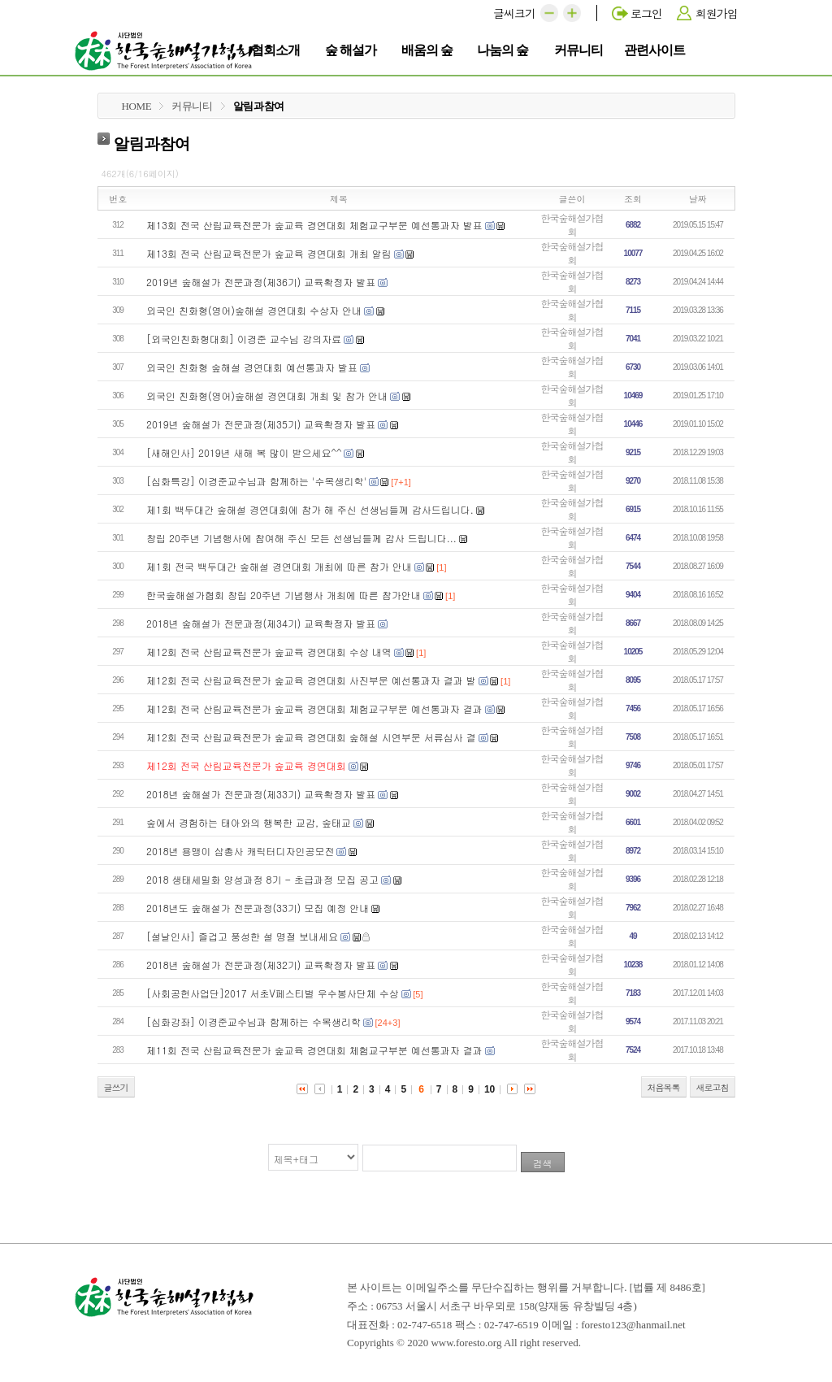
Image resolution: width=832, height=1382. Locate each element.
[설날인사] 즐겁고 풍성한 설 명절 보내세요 (242, 936)
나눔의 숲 (504, 49)
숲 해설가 (352, 49)
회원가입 (717, 13)
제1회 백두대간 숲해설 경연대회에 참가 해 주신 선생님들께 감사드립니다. (310, 509)
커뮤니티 (581, 49)
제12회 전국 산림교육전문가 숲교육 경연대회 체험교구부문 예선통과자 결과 (314, 708)
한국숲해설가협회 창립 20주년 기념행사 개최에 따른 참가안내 (283, 595)
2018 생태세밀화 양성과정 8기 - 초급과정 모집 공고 (262, 879)
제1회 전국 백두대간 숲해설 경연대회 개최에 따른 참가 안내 (279, 566)
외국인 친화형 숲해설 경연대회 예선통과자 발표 (252, 367)
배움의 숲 (429, 49)
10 (489, 1089)
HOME (137, 106)
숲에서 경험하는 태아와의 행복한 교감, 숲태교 (248, 822)
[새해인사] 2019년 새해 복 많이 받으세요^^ (244, 452)
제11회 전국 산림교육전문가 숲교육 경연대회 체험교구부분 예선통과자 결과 (314, 1050)
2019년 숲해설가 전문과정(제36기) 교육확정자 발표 (260, 282)
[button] (549, 13)
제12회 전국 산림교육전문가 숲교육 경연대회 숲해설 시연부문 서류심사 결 (311, 737)
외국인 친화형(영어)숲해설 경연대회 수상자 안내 (254, 310)
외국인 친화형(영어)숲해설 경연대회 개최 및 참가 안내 (267, 395)
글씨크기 (514, 13)
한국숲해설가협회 (572, 224)
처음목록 (664, 1087)
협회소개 (278, 49)
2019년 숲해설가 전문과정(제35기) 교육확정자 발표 (260, 424)
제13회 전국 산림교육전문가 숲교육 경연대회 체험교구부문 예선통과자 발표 (314, 225)
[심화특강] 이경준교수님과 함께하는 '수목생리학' (256, 481)
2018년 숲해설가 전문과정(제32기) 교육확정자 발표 (260, 964)
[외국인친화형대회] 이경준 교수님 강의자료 (243, 339)
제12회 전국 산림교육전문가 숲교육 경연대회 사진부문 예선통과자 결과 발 (311, 680)
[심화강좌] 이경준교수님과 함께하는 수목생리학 (253, 1021)
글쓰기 (116, 1087)
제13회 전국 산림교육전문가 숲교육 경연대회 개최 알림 (269, 253)
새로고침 (712, 1087)
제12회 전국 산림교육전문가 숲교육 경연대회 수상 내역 (269, 651)
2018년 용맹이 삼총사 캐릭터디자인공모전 (240, 851)
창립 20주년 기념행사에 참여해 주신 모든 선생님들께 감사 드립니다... (301, 538)
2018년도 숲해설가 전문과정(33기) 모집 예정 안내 (257, 908)
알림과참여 (258, 106)
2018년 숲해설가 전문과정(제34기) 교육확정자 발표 (260, 623)
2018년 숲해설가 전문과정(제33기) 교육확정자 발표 (260, 794)
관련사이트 (654, 49)
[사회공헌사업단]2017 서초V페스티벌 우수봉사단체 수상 (272, 993)
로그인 (646, 13)
